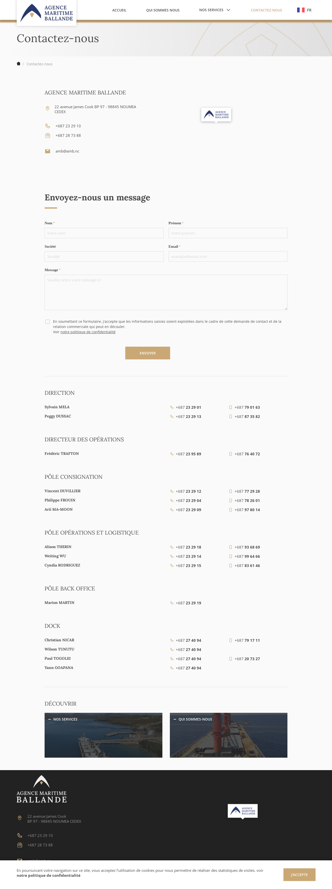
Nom (48, 223)
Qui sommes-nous (195, 719)
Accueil (18, 63)
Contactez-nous (40, 64)
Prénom (175, 223)
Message (51, 270)
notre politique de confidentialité (88, 331)
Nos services (65, 719)
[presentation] (82, 356)
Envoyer (148, 353)
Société (50, 246)
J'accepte (299, 874)
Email (173, 246)
